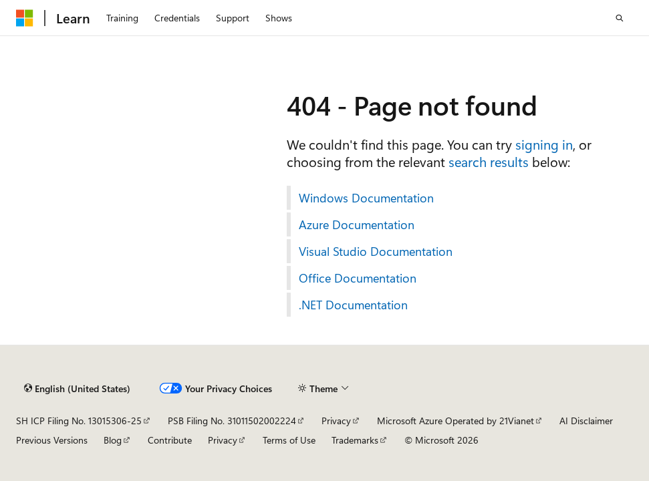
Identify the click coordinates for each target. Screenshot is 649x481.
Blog (113, 440)
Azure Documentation (356, 224)
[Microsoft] (24, 18)
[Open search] (619, 18)
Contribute (170, 440)
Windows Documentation (366, 198)
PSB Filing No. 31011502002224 (232, 420)
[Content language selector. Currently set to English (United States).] (77, 388)
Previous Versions (52, 440)
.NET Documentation (353, 305)
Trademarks (355, 440)
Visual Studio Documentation (375, 251)
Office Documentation (357, 278)
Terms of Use (289, 440)
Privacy (336, 420)
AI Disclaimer (586, 420)
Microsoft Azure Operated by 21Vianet (455, 420)
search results (488, 161)
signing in (544, 144)
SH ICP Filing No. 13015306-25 (79, 420)
